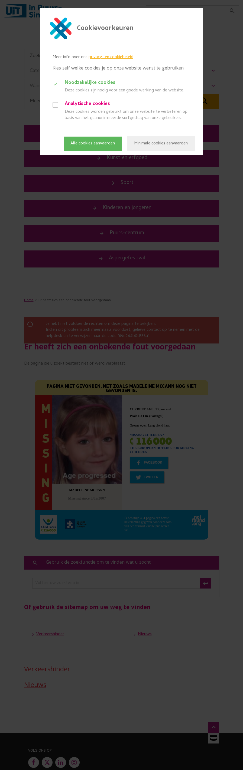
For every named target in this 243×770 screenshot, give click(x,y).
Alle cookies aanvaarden (92, 143)
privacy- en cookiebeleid (111, 57)
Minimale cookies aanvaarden (161, 143)
